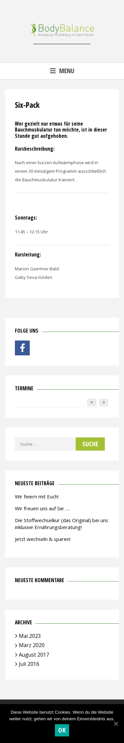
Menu (62, 70)
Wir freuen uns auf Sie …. (42, 508)
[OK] (115, 723)
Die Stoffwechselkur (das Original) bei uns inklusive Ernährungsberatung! (61, 523)
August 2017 (34, 654)
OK (62, 730)
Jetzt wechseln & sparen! (42, 539)
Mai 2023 (30, 635)
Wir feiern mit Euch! (37, 496)
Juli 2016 (29, 664)
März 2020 (32, 645)
